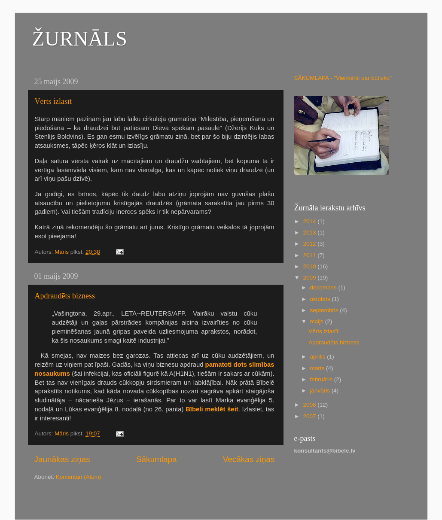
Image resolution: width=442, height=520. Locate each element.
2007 (310, 416)
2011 (310, 255)
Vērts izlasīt (53, 101)
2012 (310, 243)
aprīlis (318, 356)
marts (318, 368)
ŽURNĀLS (79, 38)
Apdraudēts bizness (65, 296)
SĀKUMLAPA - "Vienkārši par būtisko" (343, 78)
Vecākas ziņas (249, 459)
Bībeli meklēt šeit (212, 409)
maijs (317, 321)
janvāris (321, 390)
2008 (310, 404)
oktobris (321, 299)
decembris (324, 287)
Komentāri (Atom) (78, 477)
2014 (310, 221)
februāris (322, 379)
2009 (310, 277)
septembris (325, 310)
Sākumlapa (156, 459)
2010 (310, 266)
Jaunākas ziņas (62, 459)
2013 (310, 232)
